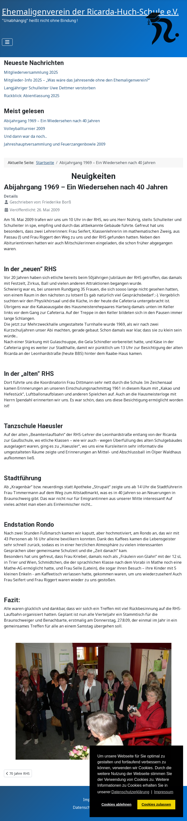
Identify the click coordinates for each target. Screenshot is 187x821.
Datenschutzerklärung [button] (130, 792)
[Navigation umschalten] (7, 42)
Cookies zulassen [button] (156, 804)
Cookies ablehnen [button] (116, 804)
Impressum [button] (163, 792)
